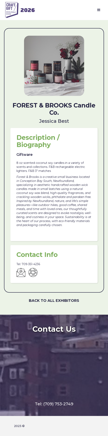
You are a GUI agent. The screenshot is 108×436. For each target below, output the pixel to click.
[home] (19, 10)
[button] (99, 10)
